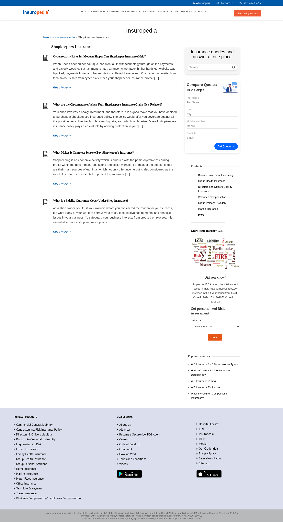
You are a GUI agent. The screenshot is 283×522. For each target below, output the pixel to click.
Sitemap (204, 463)
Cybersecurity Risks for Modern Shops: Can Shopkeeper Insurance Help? (99, 56)
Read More (62, 87)
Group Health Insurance (211, 180)
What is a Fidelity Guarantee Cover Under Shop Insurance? (90, 200)
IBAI (201, 429)
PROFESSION (183, 11)
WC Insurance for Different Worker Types (214, 364)
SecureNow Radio (210, 458)
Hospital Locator (209, 424)
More (201, 214)
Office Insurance (26, 483)
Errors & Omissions (28, 449)
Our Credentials (209, 448)
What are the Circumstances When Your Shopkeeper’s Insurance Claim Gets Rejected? (108, 104)
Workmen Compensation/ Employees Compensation (48, 498)
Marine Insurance (208, 208)
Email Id (192, 133)
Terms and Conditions (132, 459)
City (189, 109)
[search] (233, 67)
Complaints (126, 449)
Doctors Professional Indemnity (215, 175)
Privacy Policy (207, 453)
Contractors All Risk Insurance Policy (39, 429)
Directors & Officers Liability (34, 434)
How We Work (128, 454)
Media (203, 443)
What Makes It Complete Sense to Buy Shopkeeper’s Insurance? (93, 152)
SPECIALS (200, 11)
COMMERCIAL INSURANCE (123, 11)
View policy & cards (248, 13)
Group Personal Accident (212, 202)
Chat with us (226, 3)
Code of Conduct (129, 444)
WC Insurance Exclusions (205, 387)
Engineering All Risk (28, 444)
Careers (124, 439)
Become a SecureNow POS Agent (139, 434)
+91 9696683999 (251, 3)
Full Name (193, 97)
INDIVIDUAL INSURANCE (157, 11)
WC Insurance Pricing (203, 381)
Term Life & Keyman (29, 488)
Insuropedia (206, 434)
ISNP (202, 439)
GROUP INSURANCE (92, 11)
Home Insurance (26, 469)
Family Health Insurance (31, 454)
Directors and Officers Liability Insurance (215, 189)
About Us (125, 424)
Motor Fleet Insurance (30, 478)
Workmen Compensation (212, 197)
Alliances (125, 429)
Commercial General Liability (34, 424)
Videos (123, 464)
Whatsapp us (203, 3)
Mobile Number (196, 121)
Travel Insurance (26, 493)
